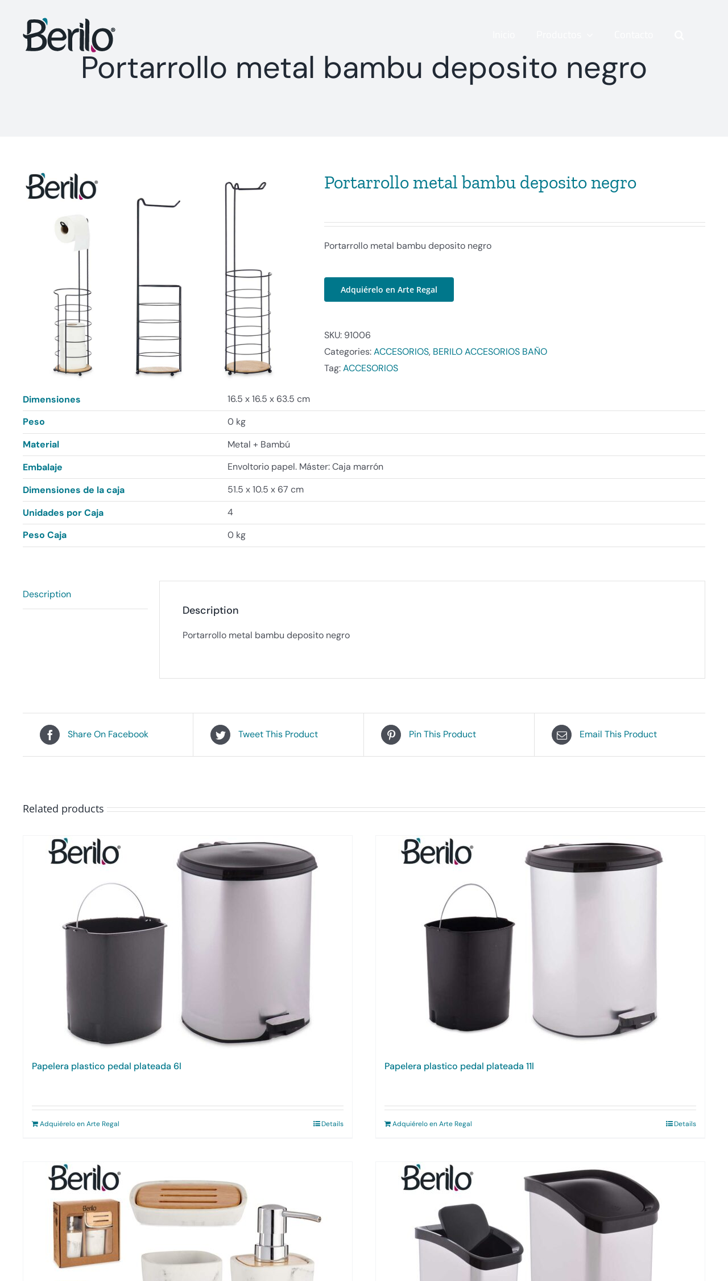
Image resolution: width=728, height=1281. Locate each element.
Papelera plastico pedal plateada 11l (459, 1067)
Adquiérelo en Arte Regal (389, 289)
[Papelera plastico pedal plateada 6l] (187, 943)
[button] (679, 34)
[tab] (85, 596)
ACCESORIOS (401, 352)
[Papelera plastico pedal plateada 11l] (540, 943)
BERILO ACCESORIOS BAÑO (490, 352)
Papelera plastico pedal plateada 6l (106, 1067)
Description (47, 595)
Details (332, 1125)
